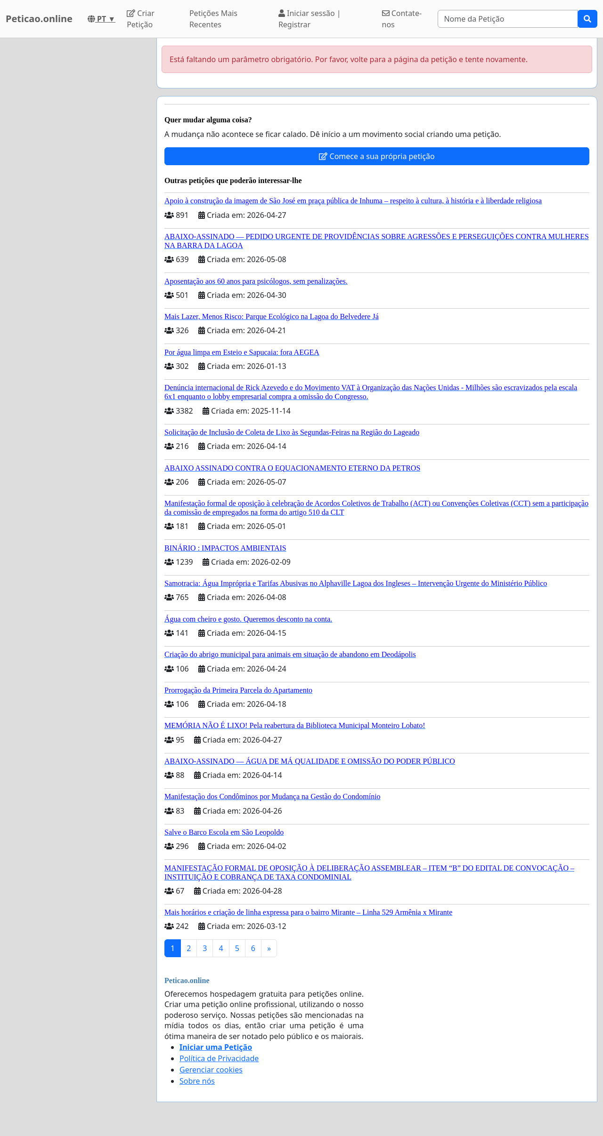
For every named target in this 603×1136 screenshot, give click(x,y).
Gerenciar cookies (211, 1069)
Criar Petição (141, 19)
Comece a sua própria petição (376, 156)
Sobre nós (197, 1081)
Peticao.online (39, 18)
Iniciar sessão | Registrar (309, 19)
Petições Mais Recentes (213, 19)
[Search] (508, 19)
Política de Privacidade (219, 1058)
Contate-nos (402, 19)
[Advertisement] (75, 179)
